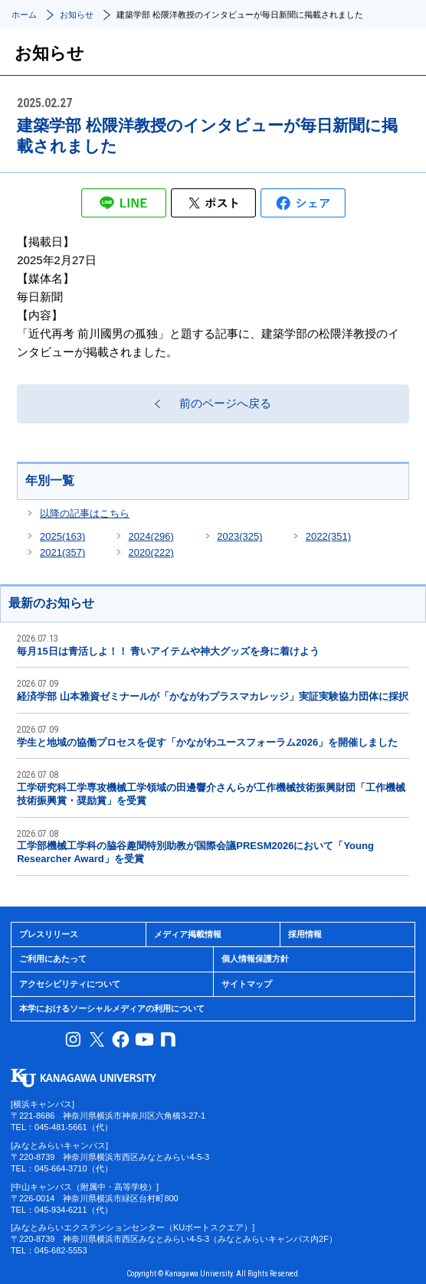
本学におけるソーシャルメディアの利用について (112, 1008)
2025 (62, 536)
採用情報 (305, 934)
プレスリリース (48, 934)
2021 (62, 552)
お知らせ (76, 14)
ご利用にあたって (53, 958)
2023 (239, 536)
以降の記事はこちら (84, 513)
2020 (151, 552)
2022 (328, 536)
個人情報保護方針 (255, 958)
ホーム (24, 14)
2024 (151, 536)
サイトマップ (246, 983)
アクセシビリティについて (69, 983)
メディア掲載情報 (187, 934)
